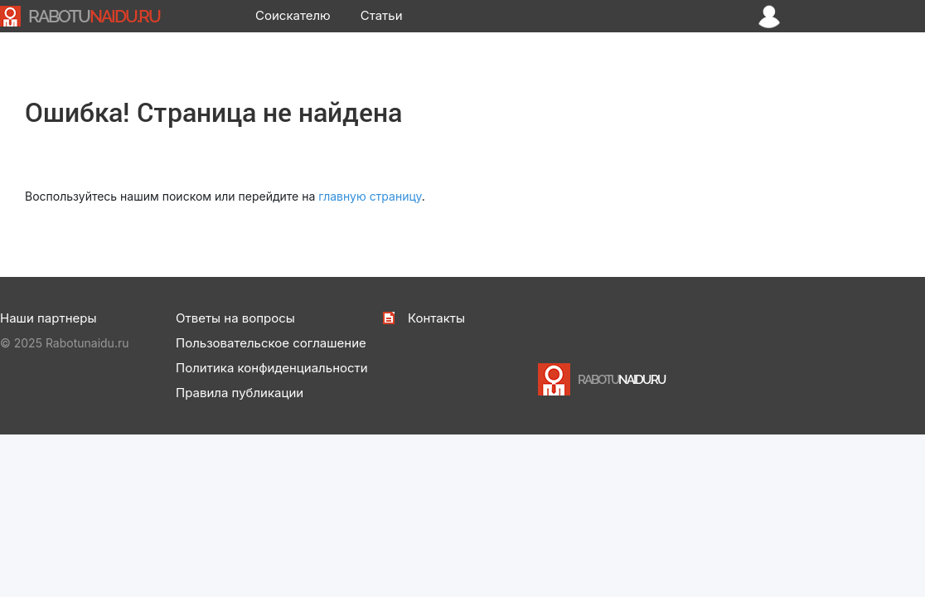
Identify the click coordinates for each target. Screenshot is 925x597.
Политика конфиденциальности (272, 368)
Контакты (436, 318)
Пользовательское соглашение (271, 343)
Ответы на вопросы (235, 318)
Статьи (382, 15)
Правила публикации (239, 392)
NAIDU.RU (94, 16)
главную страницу (370, 196)
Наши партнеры (48, 318)
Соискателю (293, 15)
